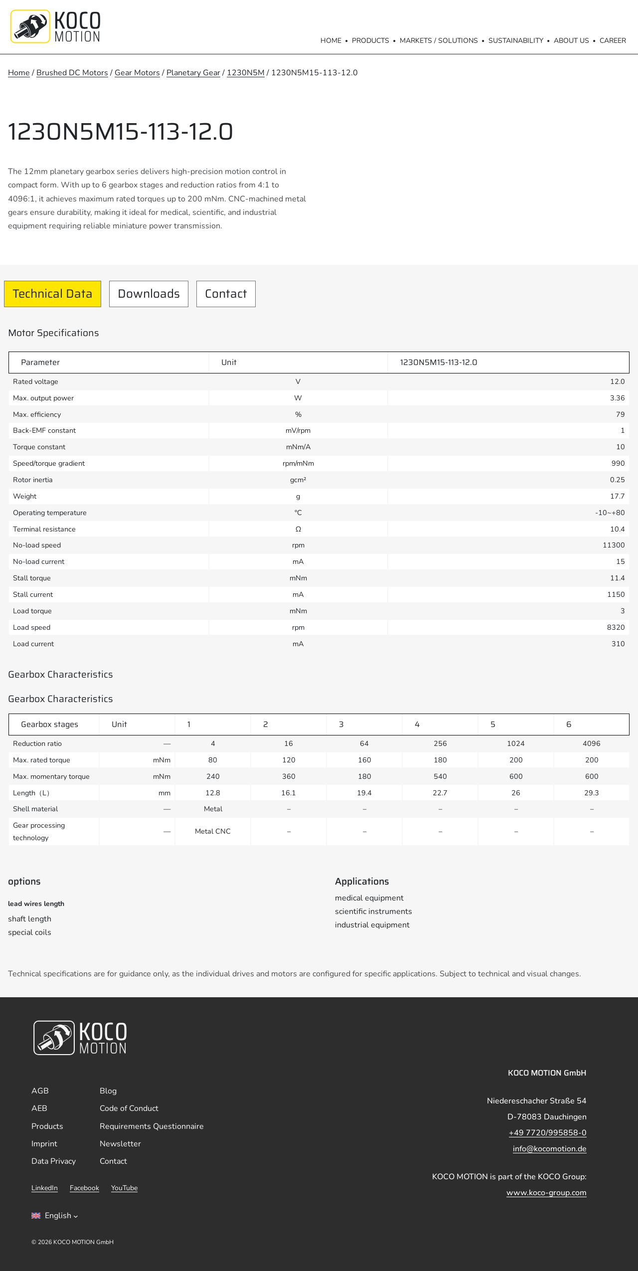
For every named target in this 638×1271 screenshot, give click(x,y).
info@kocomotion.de (550, 1148)
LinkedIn (44, 1188)
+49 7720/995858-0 (548, 1132)
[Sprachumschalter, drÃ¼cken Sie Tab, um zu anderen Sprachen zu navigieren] (54, 1215)
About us (571, 40)
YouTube (124, 1188)
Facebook (84, 1188)
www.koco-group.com (546, 1192)
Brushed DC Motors (72, 72)
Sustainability (515, 40)
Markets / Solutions (439, 40)
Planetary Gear (193, 72)
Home (330, 40)
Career (613, 40)
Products (370, 40)
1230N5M (246, 72)
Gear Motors (137, 72)
